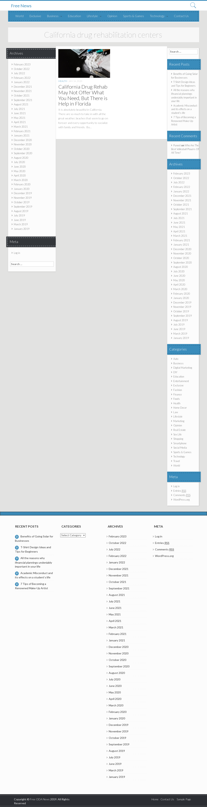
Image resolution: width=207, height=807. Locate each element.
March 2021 (21, 126)
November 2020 (23, 144)
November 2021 (23, 91)
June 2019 (20, 220)
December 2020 (23, 140)
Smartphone (180, 443)
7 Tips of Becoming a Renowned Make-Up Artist (183, 121)
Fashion (177, 389)
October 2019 (22, 202)
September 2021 (23, 100)
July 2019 (19, 215)
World (19, 16)
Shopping (178, 438)
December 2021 (23, 86)
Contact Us (181, 16)
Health (62, 81)
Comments (181, 495)
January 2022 (22, 82)
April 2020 (20, 175)
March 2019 (21, 224)
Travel (176, 461)
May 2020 (19, 171)
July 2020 (19, 162)
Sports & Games (133, 16)
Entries (179, 491)
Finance (177, 394)
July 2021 (19, 108)
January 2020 (22, 188)
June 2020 (20, 166)
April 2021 (20, 122)
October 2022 (22, 68)
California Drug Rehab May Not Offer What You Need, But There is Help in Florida (82, 95)
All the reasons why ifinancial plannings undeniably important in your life (33, 562)
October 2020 (22, 148)
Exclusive (35, 16)
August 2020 (21, 157)
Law (175, 412)
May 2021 (19, 117)
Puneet (177, 145)
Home (155, 799)
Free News (21, 5)
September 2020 (23, 153)
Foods (176, 398)
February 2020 (22, 184)
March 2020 (21, 180)
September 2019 (23, 206)
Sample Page (184, 799)
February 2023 (22, 64)
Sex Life (177, 434)
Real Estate (179, 429)
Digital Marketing (182, 367)
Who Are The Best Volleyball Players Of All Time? (185, 149)
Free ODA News (40, 799)
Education (74, 16)
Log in (17, 252)
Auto (175, 358)
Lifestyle (92, 16)
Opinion (112, 16)
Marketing (178, 421)
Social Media (180, 447)
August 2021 (21, 104)
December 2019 (23, 193)
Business (52, 16)
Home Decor (180, 407)
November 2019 (23, 197)
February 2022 (22, 77)
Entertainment (181, 381)
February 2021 (22, 131)
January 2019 (22, 228)
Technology (157, 16)
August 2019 (21, 211)
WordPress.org (181, 499)
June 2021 (20, 113)
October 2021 (22, 95)
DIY (175, 372)
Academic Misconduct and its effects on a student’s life (184, 109)
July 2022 (19, 73)
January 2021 (22, 135)
